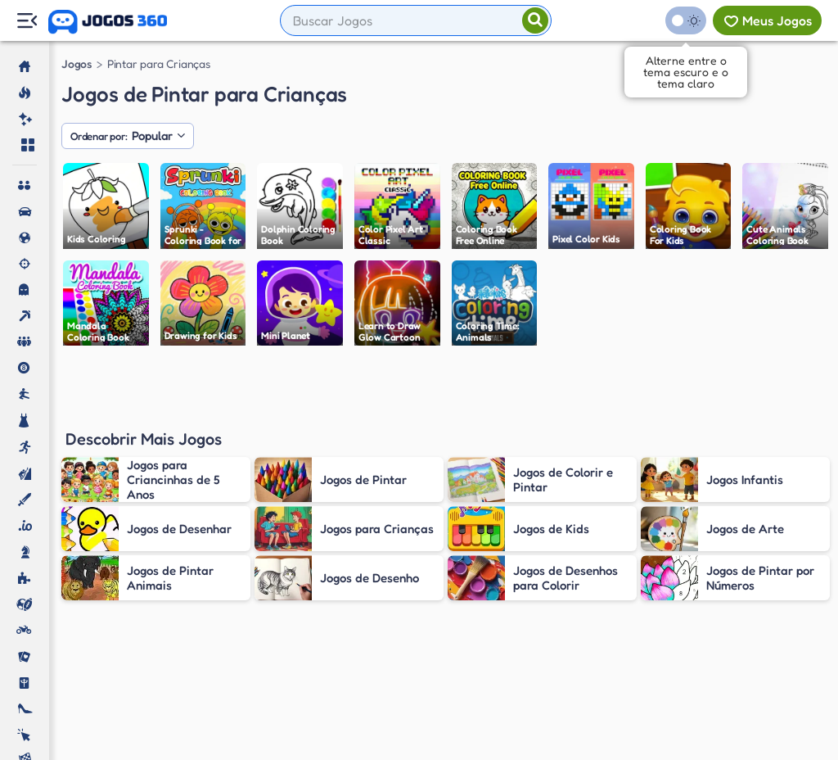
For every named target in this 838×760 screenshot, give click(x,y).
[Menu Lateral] (26, 20)
